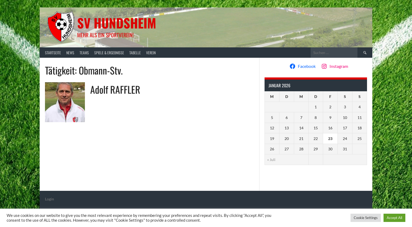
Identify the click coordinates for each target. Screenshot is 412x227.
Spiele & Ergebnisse (109, 52)
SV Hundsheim (116, 22)
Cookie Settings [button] (366, 218)
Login (49, 199)
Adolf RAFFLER (115, 89)
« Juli (271, 159)
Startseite (53, 52)
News (70, 52)
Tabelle (135, 52)
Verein (151, 52)
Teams (84, 52)
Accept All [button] (394, 218)
